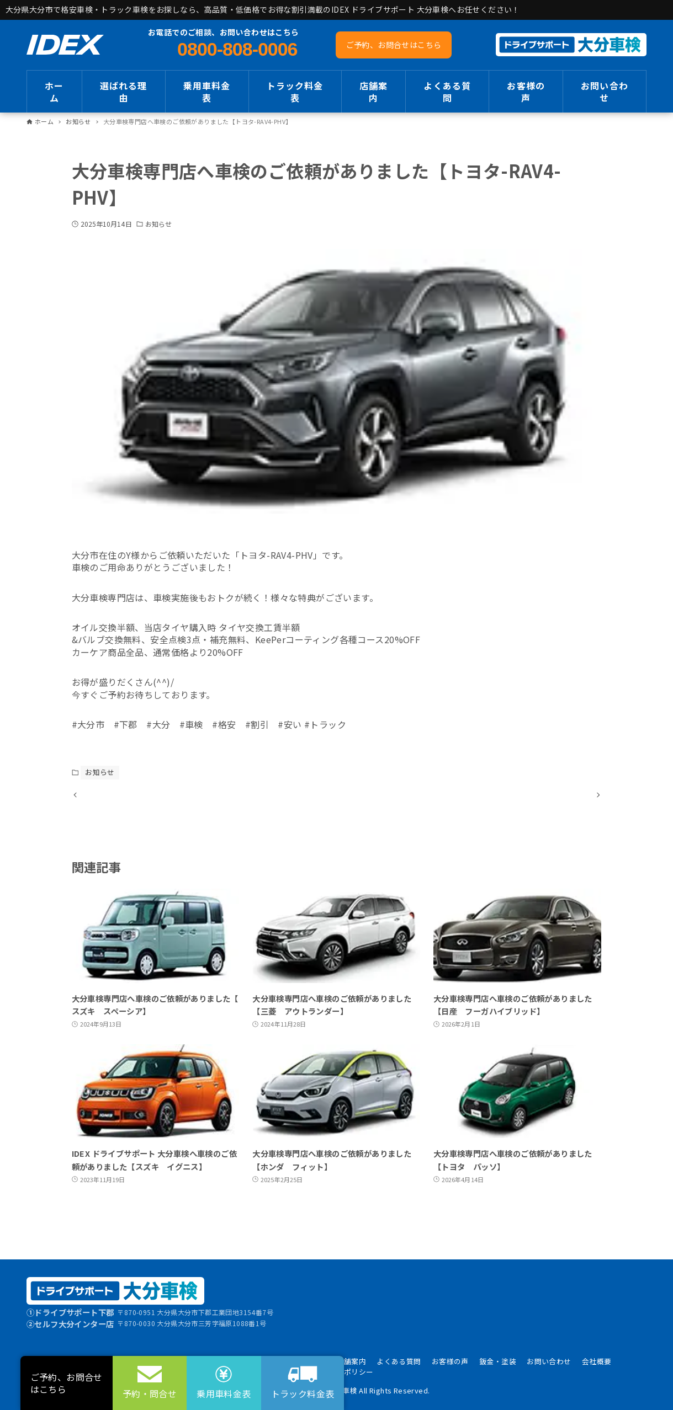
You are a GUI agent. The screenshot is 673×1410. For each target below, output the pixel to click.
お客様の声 (450, 1361)
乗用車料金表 (224, 1393)
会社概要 (597, 1361)
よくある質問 (399, 1361)
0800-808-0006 (237, 49)
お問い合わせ (549, 1361)
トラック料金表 (303, 1393)
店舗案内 (352, 1361)
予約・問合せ (150, 1393)
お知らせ (158, 223)
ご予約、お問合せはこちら (394, 44)
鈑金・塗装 (497, 1361)
